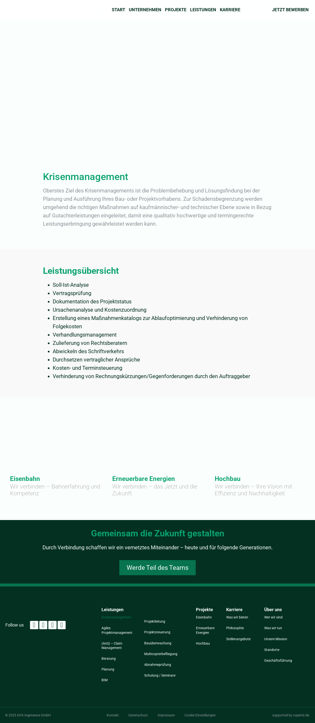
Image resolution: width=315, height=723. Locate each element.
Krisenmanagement (116, 617)
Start (118, 9)
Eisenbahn (25, 478)
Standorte (271, 650)
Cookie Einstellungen (200, 715)
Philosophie (235, 628)
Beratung (109, 658)
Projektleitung (154, 621)
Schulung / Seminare (159, 675)
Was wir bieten (237, 617)
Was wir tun (273, 628)
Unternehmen (145, 9)
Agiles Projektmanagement (117, 630)
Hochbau (228, 478)
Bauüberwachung (157, 643)
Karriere (230, 9)
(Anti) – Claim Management (112, 645)
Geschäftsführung (277, 660)
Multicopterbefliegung (160, 654)
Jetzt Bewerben (290, 9)
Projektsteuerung (157, 632)
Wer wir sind (273, 617)
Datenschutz (138, 715)
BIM (105, 680)
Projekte (175, 9)
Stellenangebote (238, 639)
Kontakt (113, 715)
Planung (108, 669)
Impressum (166, 715)
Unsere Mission (275, 639)
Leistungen (203, 9)
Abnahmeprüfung (157, 665)
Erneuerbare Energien (143, 478)
